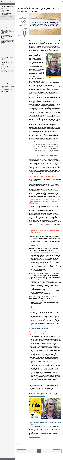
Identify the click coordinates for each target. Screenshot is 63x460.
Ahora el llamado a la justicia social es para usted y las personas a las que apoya (7, 42)
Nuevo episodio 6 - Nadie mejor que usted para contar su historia (44, 423)
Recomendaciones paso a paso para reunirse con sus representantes (7, 18)
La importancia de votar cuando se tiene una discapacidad (7, 54)
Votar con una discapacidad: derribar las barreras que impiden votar (7, 79)
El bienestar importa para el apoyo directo (7, 87)
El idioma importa (7, 75)
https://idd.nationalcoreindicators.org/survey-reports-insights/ (43, 389)
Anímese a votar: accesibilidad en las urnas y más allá (7, 83)
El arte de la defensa (7, 28)
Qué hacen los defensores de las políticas (7, 67)
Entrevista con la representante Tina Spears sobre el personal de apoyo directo (7, 50)
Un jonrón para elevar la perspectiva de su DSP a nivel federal (7, 37)
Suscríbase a (36, 437)
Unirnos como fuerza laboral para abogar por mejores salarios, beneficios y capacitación (7, 72)
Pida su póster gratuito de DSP (6, 89)
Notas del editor (4, 8)
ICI (1, 4)
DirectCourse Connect (5, 91)
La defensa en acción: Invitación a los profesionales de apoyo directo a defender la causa (7, 32)
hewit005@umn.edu (23, 29)
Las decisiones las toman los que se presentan (7, 21)
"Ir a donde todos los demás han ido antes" (7, 58)
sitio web (53, 184)
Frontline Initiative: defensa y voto (7, 6)
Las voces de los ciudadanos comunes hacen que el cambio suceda (7, 63)
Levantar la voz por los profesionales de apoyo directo (7, 46)
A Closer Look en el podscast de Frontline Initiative (7, 14)
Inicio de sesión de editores (5, 459)
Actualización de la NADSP (7, 11)
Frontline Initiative (10, 4)
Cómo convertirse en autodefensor (7, 25)
